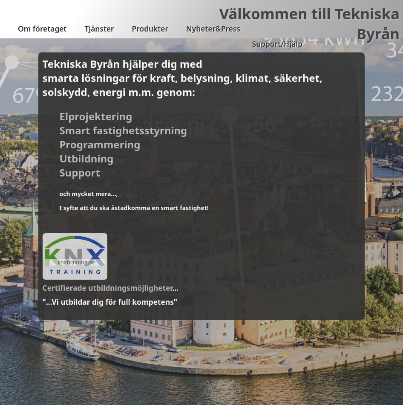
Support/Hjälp (277, 44)
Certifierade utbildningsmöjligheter (108, 288)
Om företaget (42, 28)
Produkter (150, 28)
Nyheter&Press (213, 28)
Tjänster (99, 28)
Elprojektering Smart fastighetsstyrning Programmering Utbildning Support (123, 144)
